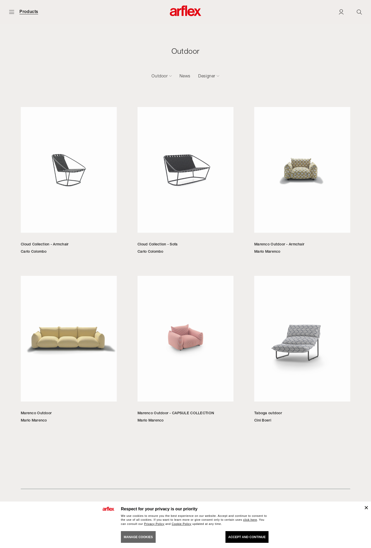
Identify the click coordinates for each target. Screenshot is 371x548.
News (185, 75)
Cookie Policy (181, 523)
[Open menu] (11, 12)
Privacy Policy (154, 523)
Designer (206, 75)
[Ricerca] (359, 12)
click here (250, 519)
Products (28, 11)
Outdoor (160, 75)
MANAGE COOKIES (138, 537)
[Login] (341, 12)
